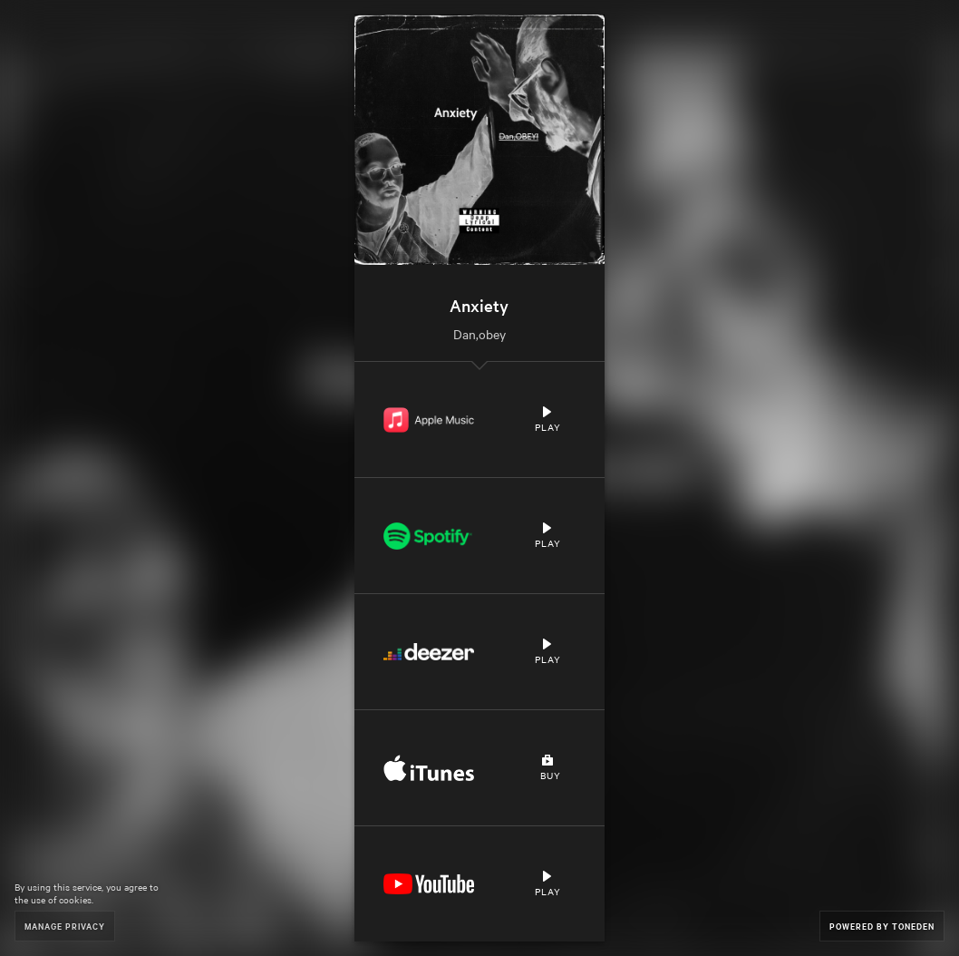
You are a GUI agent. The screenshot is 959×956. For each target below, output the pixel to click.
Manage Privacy (64, 925)
